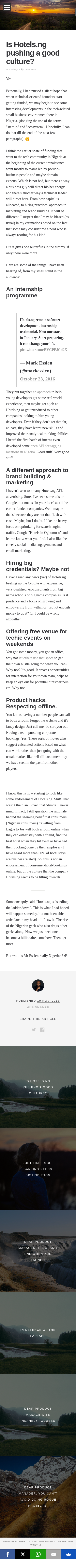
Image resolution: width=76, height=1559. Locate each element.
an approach (41, 392)
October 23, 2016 (37, 378)
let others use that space (36, 658)
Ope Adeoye (12, 69)
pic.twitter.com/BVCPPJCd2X (43, 350)
